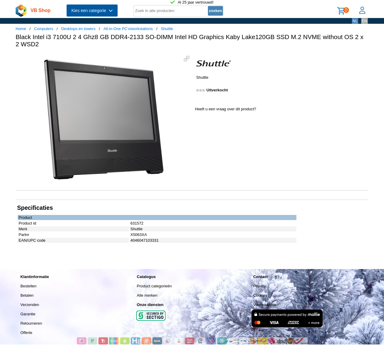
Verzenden (29, 304)
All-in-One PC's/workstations (128, 28)
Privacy (259, 286)
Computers (43, 28)
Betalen (27, 295)
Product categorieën (154, 286)
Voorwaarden (264, 304)
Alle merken (147, 295)
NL (355, 21)
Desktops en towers (78, 28)
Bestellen (28, 286)
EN (364, 21)
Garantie (27, 314)
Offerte (26, 332)
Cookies (260, 295)
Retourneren (31, 323)
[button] (186, 58)
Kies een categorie (92, 10)
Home (21, 28)
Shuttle (167, 28)
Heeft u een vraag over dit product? (225, 109)
